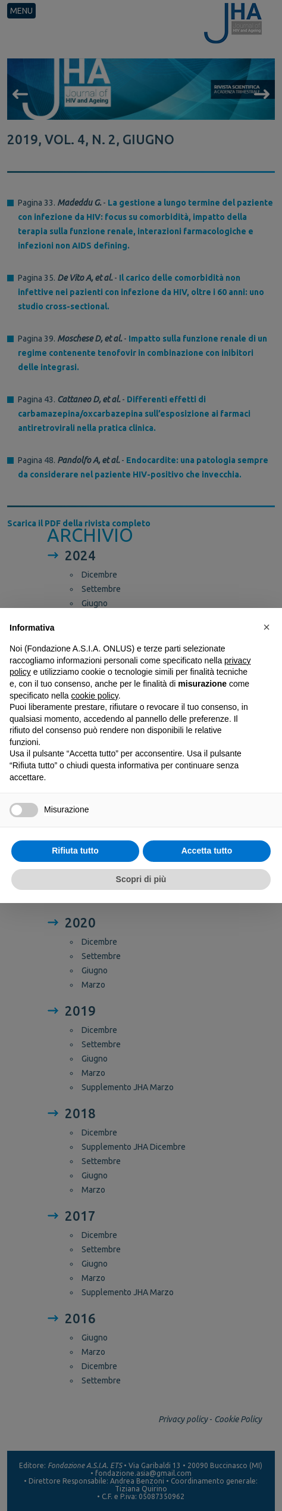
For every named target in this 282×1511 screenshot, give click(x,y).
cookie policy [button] (94, 695)
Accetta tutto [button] (207, 850)
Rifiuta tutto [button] (75, 850)
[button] (266, 627)
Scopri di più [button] (141, 879)
